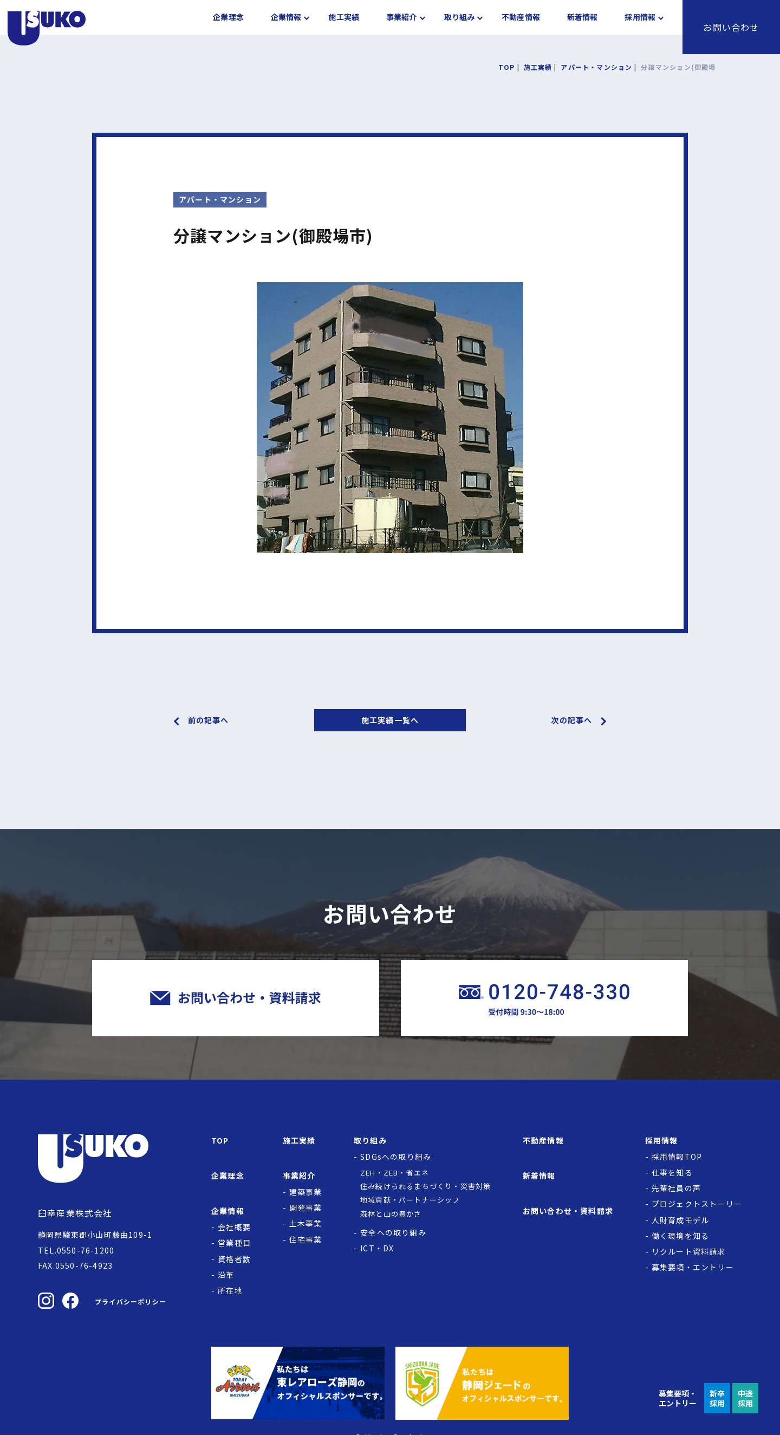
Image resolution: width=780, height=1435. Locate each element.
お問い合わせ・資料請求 (568, 1210)
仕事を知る (672, 1172)
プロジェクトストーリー (697, 1203)
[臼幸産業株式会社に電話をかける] (544, 998)
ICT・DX (377, 1248)
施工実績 (343, 27)
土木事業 (305, 1223)
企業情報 (286, 27)
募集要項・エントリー (693, 1267)
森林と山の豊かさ (391, 1214)
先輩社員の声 (676, 1188)
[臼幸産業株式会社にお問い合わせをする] (235, 998)
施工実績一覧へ (390, 720)
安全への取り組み (393, 1232)
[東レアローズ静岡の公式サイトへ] (298, 1383)
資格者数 (234, 1259)
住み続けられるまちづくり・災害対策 (425, 1186)
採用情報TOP (677, 1156)
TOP (220, 1140)
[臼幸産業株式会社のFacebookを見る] (70, 1301)
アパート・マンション (220, 199)
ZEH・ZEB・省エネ (394, 1172)
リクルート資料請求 (689, 1251)
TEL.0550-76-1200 (76, 1250)
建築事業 (305, 1191)
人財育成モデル (680, 1220)
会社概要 (234, 1227)
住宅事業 (305, 1239)
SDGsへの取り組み (395, 1156)
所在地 (230, 1290)
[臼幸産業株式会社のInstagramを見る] (46, 1301)
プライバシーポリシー (130, 1301)
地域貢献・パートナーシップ (410, 1199)
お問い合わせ (731, 27)
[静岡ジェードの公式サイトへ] (482, 1383)
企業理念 (228, 27)
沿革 (226, 1274)
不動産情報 (521, 27)
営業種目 (234, 1242)
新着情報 (582, 27)
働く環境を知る (680, 1235)
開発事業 (305, 1207)
